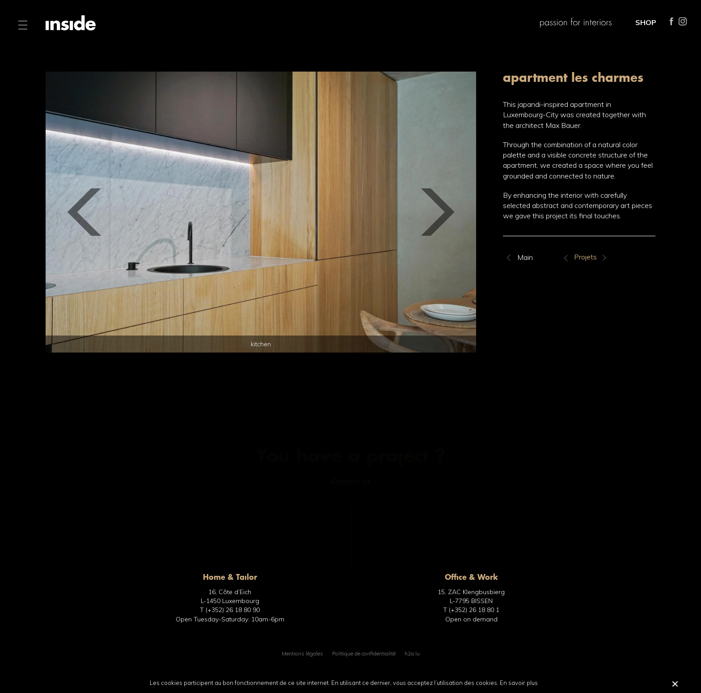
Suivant (604, 258)
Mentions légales (302, 653)
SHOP (645, 22)
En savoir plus (519, 682)
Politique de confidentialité (364, 653)
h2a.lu (412, 653)
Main (525, 257)
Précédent (567, 258)
